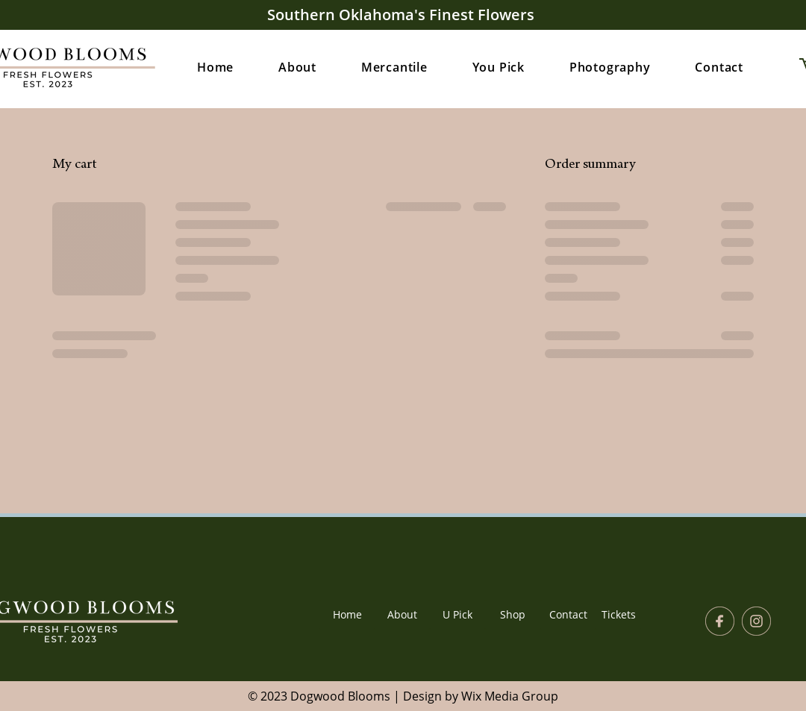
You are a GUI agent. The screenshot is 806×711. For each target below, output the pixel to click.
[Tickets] (618, 615)
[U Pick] (457, 615)
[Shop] (512, 615)
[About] (402, 615)
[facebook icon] (719, 621)
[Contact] (568, 615)
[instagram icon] (756, 621)
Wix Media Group (509, 696)
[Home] (347, 615)
